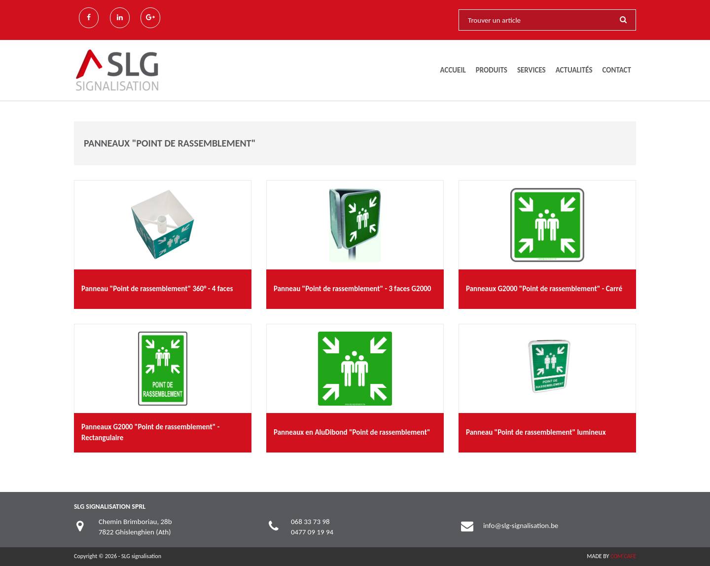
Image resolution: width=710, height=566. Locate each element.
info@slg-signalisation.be (520, 525)
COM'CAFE (623, 556)
